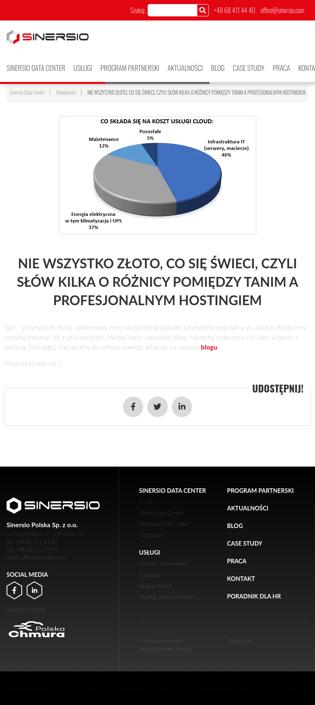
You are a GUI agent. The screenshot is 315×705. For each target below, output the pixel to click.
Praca (281, 67)
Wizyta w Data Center (164, 524)
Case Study (249, 67)
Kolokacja (149, 574)
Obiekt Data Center (161, 513)
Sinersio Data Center (36, 67)
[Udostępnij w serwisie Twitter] (157, 407)
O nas (145, 502)
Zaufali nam (240, 640)
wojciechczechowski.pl (280, 688)
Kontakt (241, 578)
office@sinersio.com (282, 10)
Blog (218, 67)
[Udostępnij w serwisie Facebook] (133, 407)
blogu (209, 347)
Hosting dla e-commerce (166, 597)
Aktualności (185, 67)
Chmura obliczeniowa (163, 563)
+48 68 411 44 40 (234, 10)
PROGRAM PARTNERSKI (130, 67)
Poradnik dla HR (254, 596)
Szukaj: (138, 10)
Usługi (82, 67)
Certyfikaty (151, 535)
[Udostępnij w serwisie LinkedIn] (182, 407)
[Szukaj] (203, 10)
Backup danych (156, 586)
